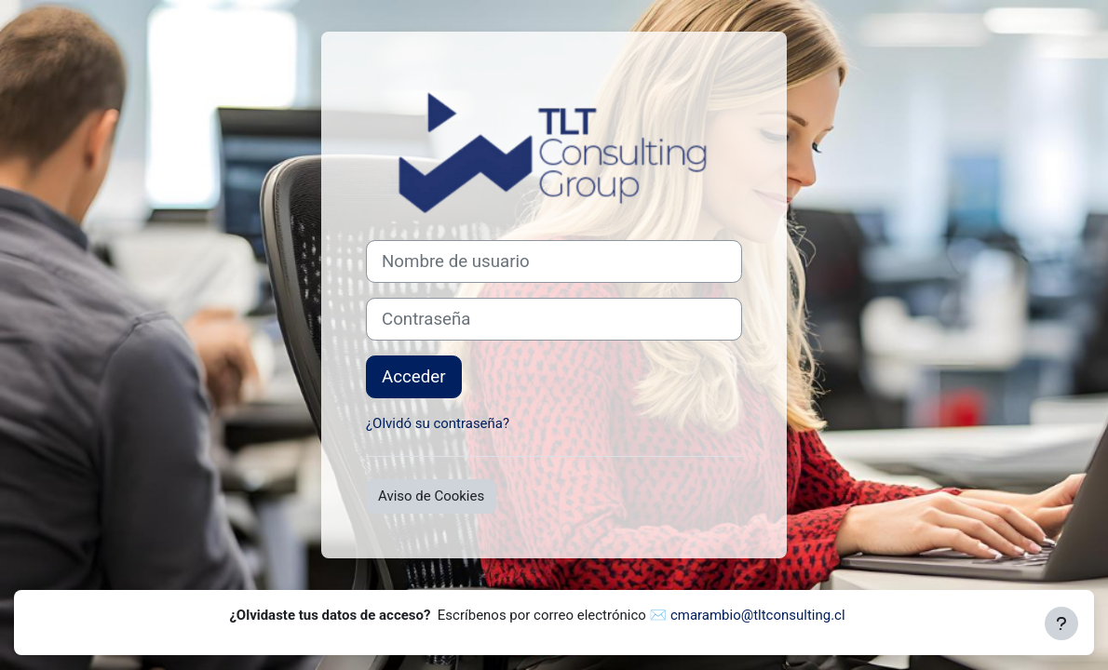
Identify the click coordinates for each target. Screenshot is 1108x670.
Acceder (414, 377)
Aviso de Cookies (431, 496)
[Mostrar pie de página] (1061, 623)
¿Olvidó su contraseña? (437, 423)
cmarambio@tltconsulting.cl (757, 615)
